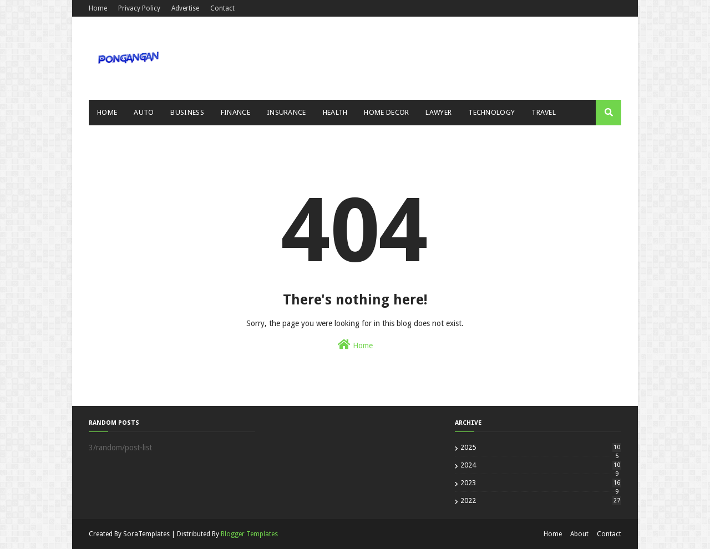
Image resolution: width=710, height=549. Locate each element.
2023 (540, 483)
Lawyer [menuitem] (438, 112)
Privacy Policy (139, 8)
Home (98, 8)
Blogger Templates (249, 534)
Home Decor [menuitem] (386, 112)
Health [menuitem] (335, 112)
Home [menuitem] (107, 112)
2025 (540, 447)
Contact (222, 8)
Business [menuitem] (187, 112)
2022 (540, 500)
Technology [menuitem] (491, 112)
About (579, 534)
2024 (540, 465)
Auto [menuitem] (144, 112)
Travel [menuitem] (543, 112)
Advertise (185, 8)
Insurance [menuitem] (286, 112)
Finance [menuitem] (235, 112)
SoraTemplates (146, 534)
